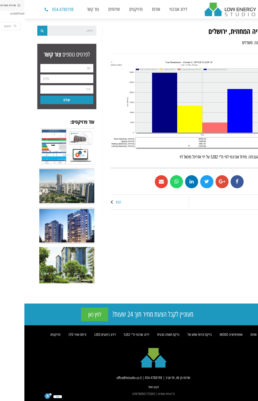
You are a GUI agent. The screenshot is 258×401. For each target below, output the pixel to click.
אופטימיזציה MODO (206, 334)
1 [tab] (165, 146)
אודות (132, 9)
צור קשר (68, 9)
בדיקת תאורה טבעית (144, 334)
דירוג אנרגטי (154, 9)
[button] (36, 9)
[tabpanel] (164, 105)
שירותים (90, 9)
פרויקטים (111, 9)
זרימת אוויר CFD (53, 334)
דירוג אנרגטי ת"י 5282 (112, 334)
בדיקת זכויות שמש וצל (175, 334)
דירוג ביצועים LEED (80, 334)
